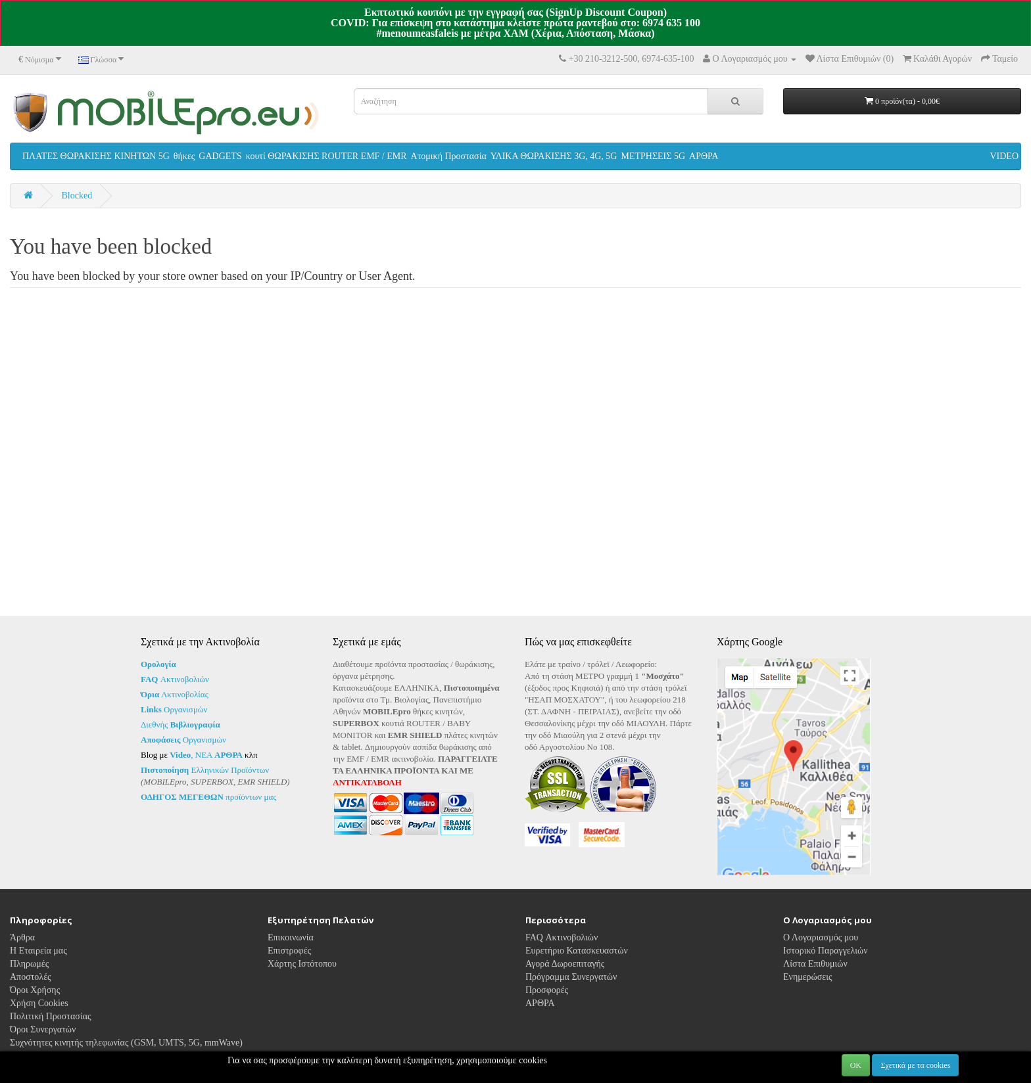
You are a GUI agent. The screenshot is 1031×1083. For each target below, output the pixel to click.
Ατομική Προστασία (449, 156)
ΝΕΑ (219, 755)
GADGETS (220, 156)
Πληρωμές (29, 964)
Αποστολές (30, 977)
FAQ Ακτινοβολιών (561, 937)
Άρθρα (22, 937)
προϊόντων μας (208, 797)
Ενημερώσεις (807, 977)
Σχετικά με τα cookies (915, 1065)
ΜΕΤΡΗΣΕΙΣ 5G (653, 156)
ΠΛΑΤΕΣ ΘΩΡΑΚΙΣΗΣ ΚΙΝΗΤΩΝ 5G (96, 156)
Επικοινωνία (291, 937)
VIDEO (1004, 156)
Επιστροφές (289, 951)
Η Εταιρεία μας (38, 951)
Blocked (77, 195)
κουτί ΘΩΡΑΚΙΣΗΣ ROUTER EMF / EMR (326, 156)
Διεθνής (180, 724)
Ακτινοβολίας (174, 694)
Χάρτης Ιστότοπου (302, 964)
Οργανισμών (174, 709)
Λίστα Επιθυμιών (815, 964)
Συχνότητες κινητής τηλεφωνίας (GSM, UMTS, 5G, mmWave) (126, 1043)
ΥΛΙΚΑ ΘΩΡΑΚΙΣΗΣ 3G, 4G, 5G (554, 156)
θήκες (184, 156)
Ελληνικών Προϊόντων (205, 770)
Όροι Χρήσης (35, 990)
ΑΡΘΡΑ (704, 156)
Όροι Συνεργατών (43, 1029)
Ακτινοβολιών (175, 679)
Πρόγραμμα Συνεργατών (571, 977)
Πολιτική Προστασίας (50, 1016)
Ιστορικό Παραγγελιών (825, 951)
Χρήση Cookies (39, 1003)
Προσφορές (546, 990)
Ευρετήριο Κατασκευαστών (576, 951)
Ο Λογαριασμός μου (820, 937)
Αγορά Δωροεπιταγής (564, 964)
